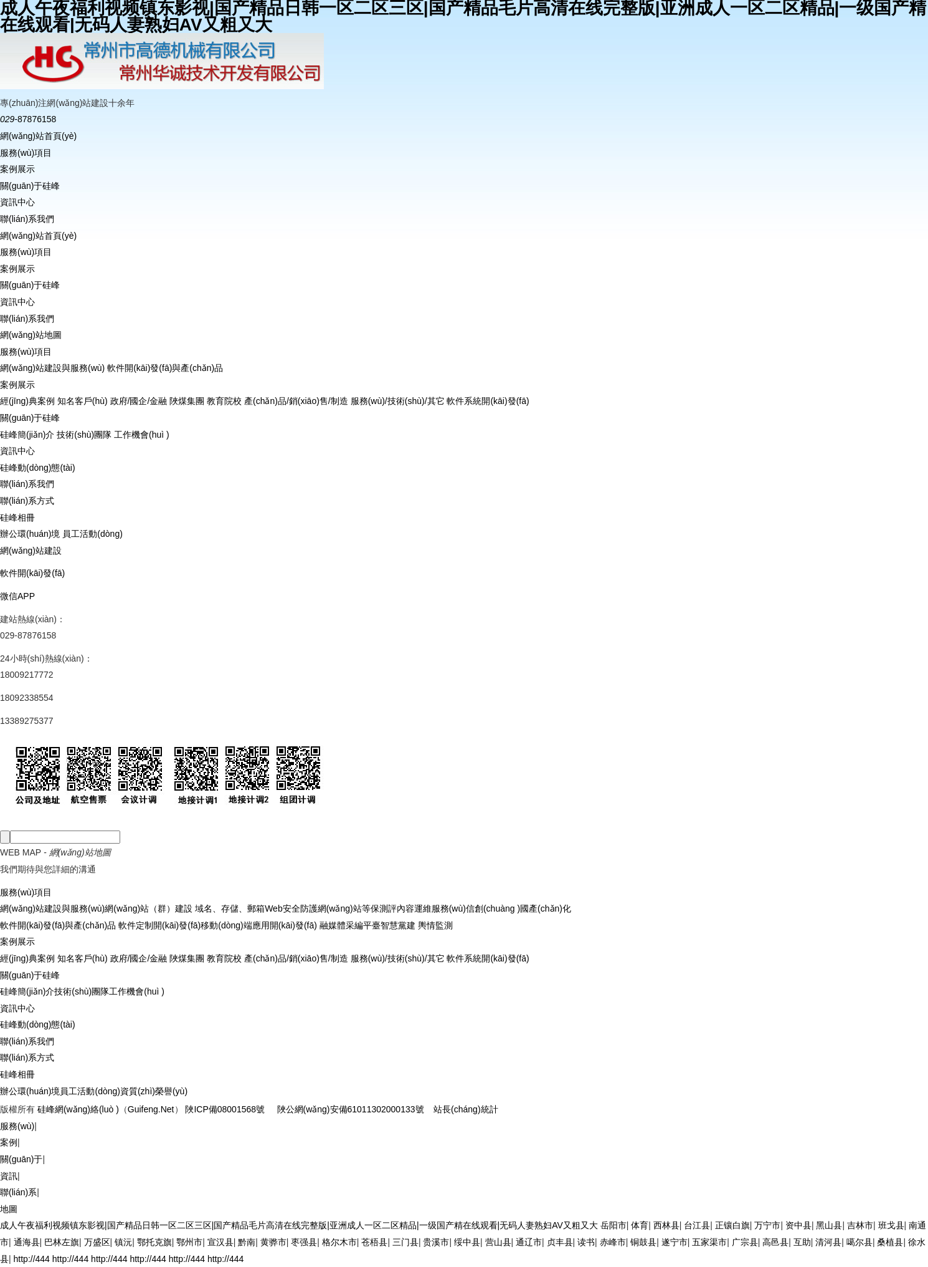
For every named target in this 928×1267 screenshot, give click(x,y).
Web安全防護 (291, 908)
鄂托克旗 (154, 1242)
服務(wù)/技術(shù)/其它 (398, 401)
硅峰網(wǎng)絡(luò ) (78, 1109)
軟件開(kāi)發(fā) (32, 573)
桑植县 (890, 1242)
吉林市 (860, 1225)
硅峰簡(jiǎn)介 (27, 435)
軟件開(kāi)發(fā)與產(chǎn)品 (165, 368)
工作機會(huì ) (141, 435)
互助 (802, 1242)
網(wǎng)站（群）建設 (148, 908)
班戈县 (891, 1225)
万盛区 (97, 1242)
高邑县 (775, 1242)
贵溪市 (436, 1242)
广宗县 (745, 1242)
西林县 (666, 1225)
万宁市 (767, 1225)
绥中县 (467, 1242)
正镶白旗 (732, 1225)
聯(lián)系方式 (27, 501)
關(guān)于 (21, 1159)
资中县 (798, 1225)
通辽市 (529, 1242)
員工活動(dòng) (92, 534)
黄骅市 (273, 1242)
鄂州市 (189, 1242)
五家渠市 (709, 1242)
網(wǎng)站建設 (31, 551)
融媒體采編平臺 (349, 925)
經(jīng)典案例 (27, 401)
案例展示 (17, 169)
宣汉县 (220, 1242)
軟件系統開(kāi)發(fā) (488, 401)
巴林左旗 (61, 1242)
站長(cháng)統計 (465, 1109)
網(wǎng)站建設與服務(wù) (52, 368)
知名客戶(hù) (82, 401)
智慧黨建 (398, 925)
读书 (586, 1242)
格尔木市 (339, 1242)
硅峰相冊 (17, 518)
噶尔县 (859, 1242)
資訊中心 (17, 202)
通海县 (27, 1242)
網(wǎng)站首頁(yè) (38, 136)
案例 (8, 1142)
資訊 (8, 1176)
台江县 (697, 1225)
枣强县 (304, 1242)
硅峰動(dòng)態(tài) (37, 468)
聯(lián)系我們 (27, 219)
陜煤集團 (186, 401)
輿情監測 (434, 925)
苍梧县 (374, 1242)
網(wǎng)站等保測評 (357, 908)
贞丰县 (560, 1242)
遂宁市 (674, 1242)
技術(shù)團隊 (84, 435)
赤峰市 (613, 1242)
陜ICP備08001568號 (225, 1109)
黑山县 (829, 1225)
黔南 (246, 1242)
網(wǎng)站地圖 (31, 335)
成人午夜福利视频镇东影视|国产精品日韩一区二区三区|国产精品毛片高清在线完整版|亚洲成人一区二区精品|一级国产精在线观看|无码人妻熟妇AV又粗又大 (299, 1225)
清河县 (828, 1242)
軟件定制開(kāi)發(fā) (158, 925)
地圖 (8, 1209)
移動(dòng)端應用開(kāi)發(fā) (259, 925)
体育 (639, 1225)
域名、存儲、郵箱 (228, 908)
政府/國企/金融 (139, 401)
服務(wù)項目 (26, 153)
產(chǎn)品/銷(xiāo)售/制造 (296, 401)
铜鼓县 (643, 1242)
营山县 (498, 1242)
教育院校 (224, 401)
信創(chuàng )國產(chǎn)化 (518, 908)
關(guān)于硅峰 (30, 186)
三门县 (405, 1242)
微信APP (17, 596)
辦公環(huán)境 (30, 534)
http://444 (32, 1259)
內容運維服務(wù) (431, 908)
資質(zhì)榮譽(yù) (153, 1091)
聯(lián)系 (18, 1192)
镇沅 (123, 1242)
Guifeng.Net (151, 1109)
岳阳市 (613, 1225)
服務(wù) (17, 1126)
